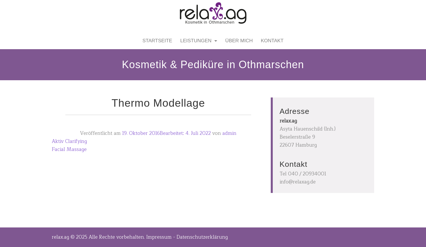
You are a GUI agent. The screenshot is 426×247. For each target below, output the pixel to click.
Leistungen (196, 40)
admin (229, 133)
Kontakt (272, 40)
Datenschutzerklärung (202, 237)
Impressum (159, 237)
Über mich (239, 40)
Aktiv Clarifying (69, 141)
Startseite (157, 40)
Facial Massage (69, 149)
